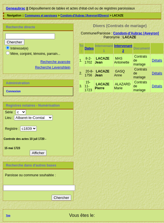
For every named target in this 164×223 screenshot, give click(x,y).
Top (8, 215)
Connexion (13, 91)
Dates (89, 48)
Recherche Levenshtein (52, 67)
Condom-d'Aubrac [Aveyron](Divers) (84, 15)
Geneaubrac (15, 8)
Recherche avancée (55, 62)
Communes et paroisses (41, 15)
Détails (157, 60)
